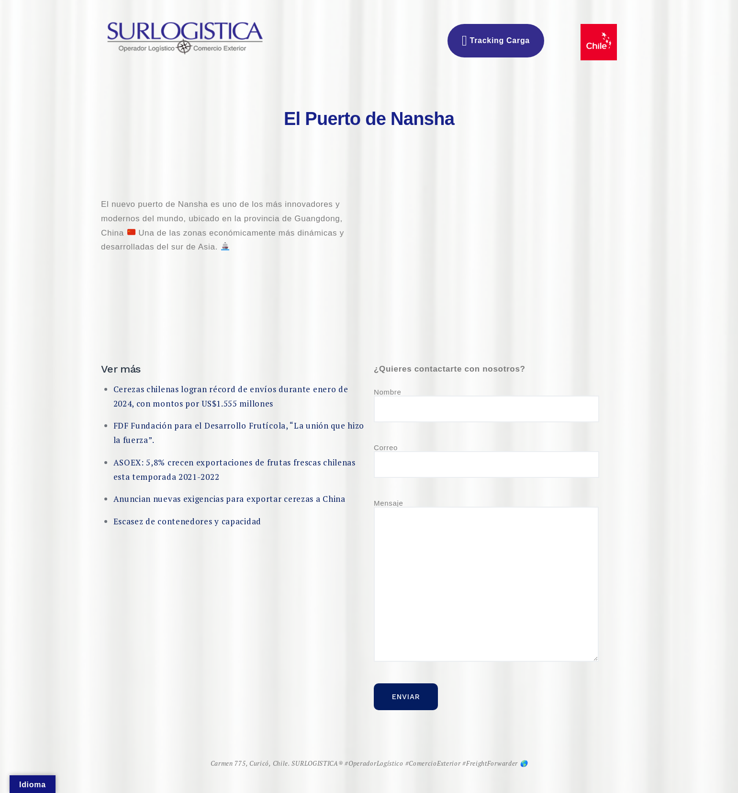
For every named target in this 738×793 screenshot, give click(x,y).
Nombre (486, 405)
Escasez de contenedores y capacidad (187, 521)
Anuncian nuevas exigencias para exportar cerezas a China (229, 498)
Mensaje (486, 580)
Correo (486, 461)
